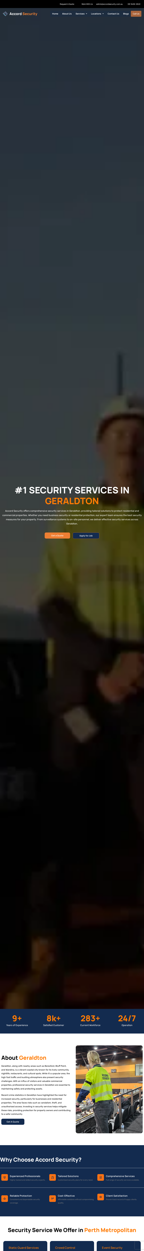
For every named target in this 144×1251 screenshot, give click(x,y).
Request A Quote (67, 4)
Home (55, 13)
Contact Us (113, 13)
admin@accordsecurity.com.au (109, 4)
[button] (81, 14)
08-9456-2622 (134, 4)
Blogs (126, 13)
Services (81, 13)
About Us (67, 13)
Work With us (6, 4)
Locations (97, 13)
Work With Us (87, 4)
